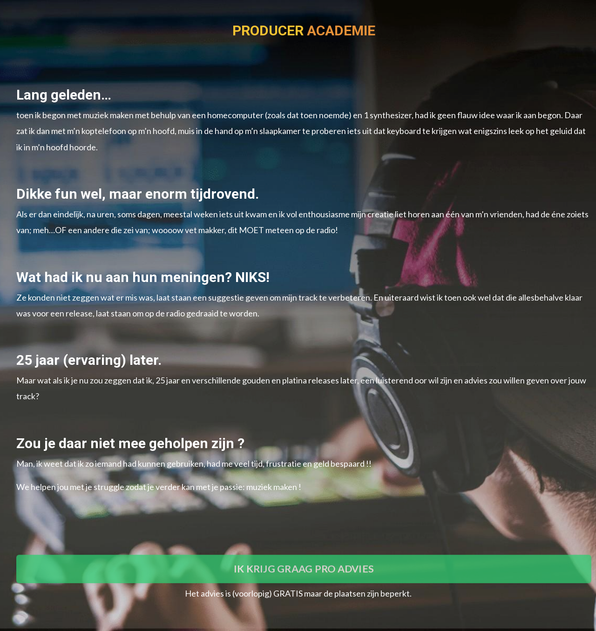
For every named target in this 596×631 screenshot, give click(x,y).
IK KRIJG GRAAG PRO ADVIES (304, 584)
